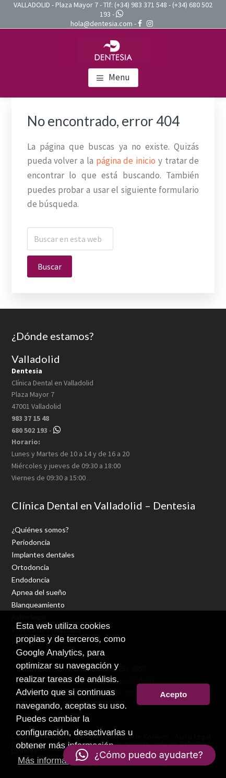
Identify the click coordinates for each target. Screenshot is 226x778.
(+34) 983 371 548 (140, 4)
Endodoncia (30, 579)
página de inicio (126, 160)
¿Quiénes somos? (40, 529)
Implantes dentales (43, 554)
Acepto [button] (173, 694)
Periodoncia (30, 542)
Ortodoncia (30, 567)
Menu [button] (119, 77)
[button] (139, 755)
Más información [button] (50, 760)
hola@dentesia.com (101, 23)
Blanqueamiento (38, 604)
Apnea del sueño (38, 592)
